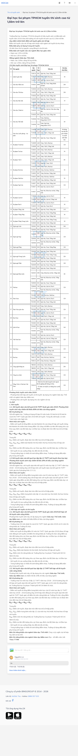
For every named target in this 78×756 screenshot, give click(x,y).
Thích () (12, 667)
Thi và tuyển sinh (13, 12)
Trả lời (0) (20, 667)
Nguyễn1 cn (19, 657)
